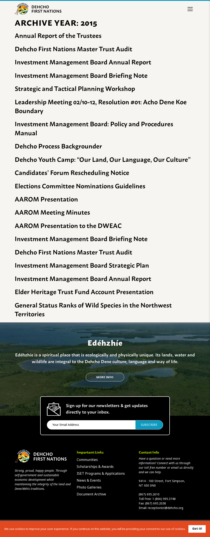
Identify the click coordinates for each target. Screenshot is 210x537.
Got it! (197, 528)
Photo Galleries (89, 487)
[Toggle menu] (190, 9)
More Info (104, 377)
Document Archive (91, 494)
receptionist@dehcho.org (165, 508)
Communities (87, 459)
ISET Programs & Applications (101, 473)
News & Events (89, 480)
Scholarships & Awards (95, 466)
